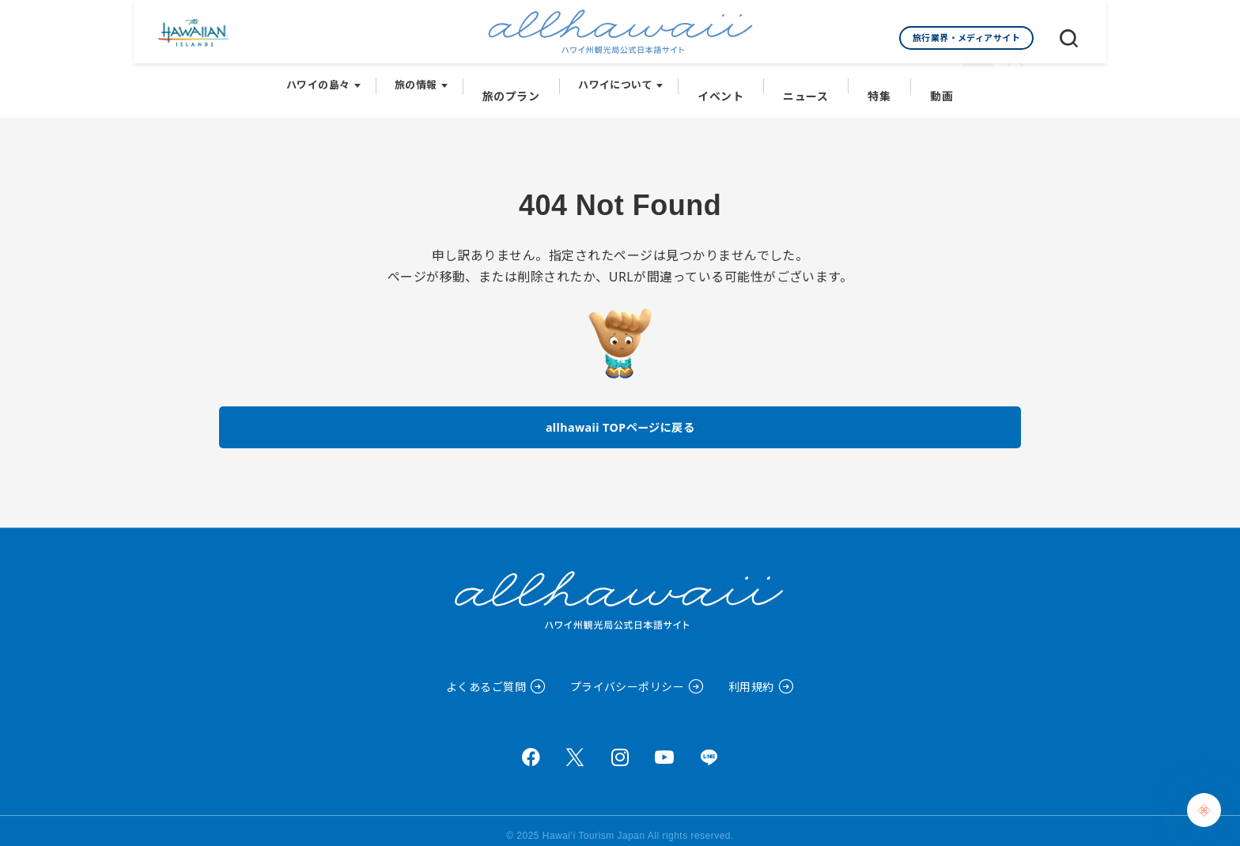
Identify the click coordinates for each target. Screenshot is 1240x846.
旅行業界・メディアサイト (967, 37)
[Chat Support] (1204, 810)
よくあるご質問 (486, 676)
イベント (723, 80)
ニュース (804, 80)
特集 (873, 80)
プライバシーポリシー (627, 676)
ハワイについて (621, 80)
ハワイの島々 (329, 80)
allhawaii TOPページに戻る (620, 414)
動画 (932, 80)
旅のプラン (518, 80)
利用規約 (751, 676)
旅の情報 (426, 80)
